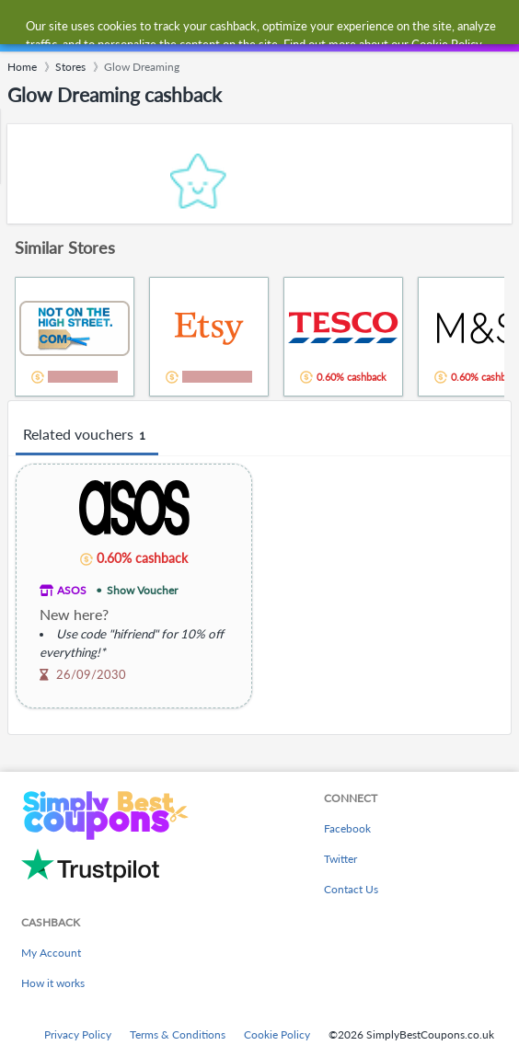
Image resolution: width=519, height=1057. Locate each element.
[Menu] (23, 26)
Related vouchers (87, 435)
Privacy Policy (77, 1034)
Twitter (340, 859)
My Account (51, 952)
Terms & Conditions (177, 1034)
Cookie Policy (277, 1034)
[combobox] (277, 25)
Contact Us (351, 889)
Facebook (347, 828)
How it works (53, 983)
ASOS (71, 590)
